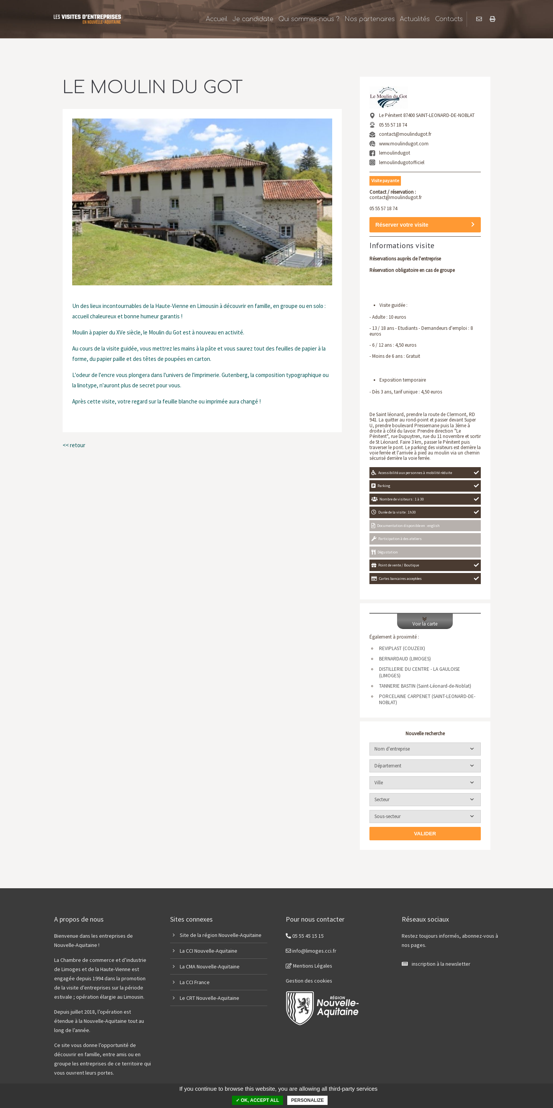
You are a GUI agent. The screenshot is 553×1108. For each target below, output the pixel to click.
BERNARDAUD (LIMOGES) (405, 659)
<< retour (74, 445)
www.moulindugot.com (404, 143)
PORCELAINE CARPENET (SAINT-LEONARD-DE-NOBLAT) (427, 699)
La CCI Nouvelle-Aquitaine (208, 950)
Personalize (307, 1100)
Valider (425, 833)
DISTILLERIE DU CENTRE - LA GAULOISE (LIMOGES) (419, 672)
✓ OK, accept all (257, 1100)
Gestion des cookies (309, 980)
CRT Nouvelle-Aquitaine (212, 997)
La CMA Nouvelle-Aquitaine (210, 966)
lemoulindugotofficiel (401, 162)
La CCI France (195, 982)
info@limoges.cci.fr (311, 950)
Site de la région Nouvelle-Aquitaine (221, 935)
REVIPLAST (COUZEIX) (402, 648)
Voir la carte (425, 621)
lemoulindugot (394, 153)
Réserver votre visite (425, 225)
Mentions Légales (309, 965)
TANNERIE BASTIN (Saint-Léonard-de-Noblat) (425, 686)
